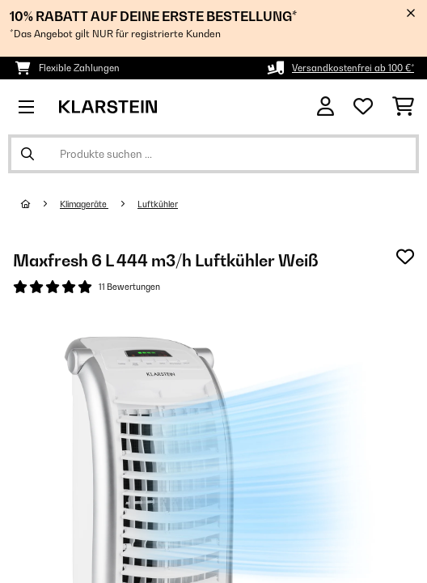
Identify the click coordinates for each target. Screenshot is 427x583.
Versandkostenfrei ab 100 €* (353, 68)
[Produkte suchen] (213, 153)
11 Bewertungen (129, 287)
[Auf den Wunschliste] (405, 257)
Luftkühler (157, 204)
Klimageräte (84, 204)
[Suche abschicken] (27, 154)
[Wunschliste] (363, 106)
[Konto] (325, 106)
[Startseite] (40, 204)
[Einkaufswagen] (403, 106)
